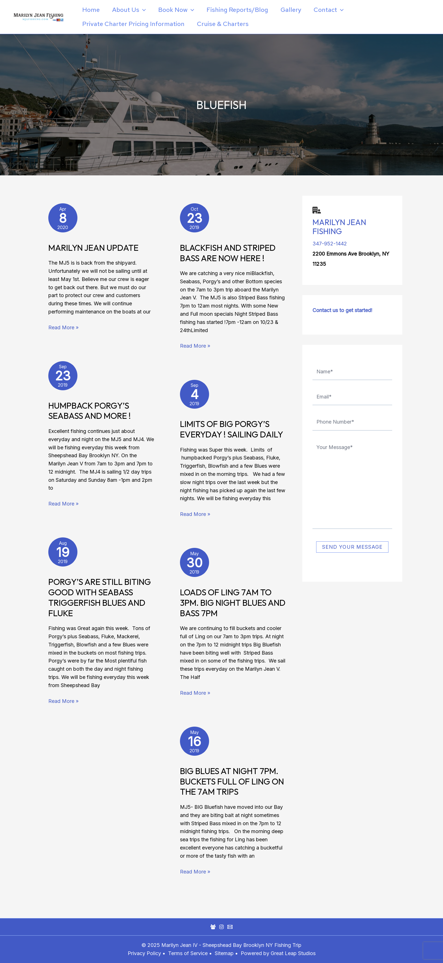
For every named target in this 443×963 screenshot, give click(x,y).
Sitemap (225, 953)
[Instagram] (221, 926)
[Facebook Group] (213, 926)
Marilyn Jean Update (93, 247)
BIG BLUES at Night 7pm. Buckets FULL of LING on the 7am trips (232, 781)
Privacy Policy (144, 953)
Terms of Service (188, 953)
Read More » (63, 327)
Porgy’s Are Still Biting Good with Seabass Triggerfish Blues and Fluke (99, 597)
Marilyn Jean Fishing (339, 226)
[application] (142, 10)
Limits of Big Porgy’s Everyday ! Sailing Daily (231, 429)
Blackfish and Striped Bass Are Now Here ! (227, 252)
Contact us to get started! (342, 310)
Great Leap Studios (293, 953)
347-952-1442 (329, 244)
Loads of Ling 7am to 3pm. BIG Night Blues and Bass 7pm (232, 602)
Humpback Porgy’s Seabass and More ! (89, 410)
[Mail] (230, 926)
